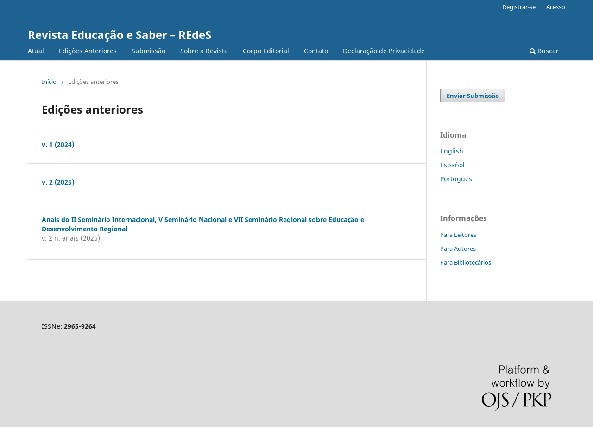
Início (49, 81)
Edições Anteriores (88, 50)
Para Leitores (458, 234)
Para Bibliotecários (465, 262)
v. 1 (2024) (58, 144)
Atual (36, 50)
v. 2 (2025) (58, 182)
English (451, 151)
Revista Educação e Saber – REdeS (119, 34)
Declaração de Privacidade (384, 50)
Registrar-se (519, 7)
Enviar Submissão (473, 95)
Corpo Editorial (266, 50)
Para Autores (458, 248)
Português (456, 178)
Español (452, 164)
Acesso (555, 7)
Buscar (544, 50)
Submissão (148, 50)
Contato (316, 50)
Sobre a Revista (204, 50)
